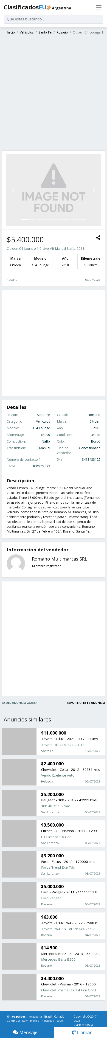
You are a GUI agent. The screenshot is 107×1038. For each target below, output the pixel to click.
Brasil (48, 1016)
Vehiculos (27, 32)
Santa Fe (45, 32)
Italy (25, 1021)
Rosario (62, 32)
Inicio (11, 32)
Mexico (34, 1021)
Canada (59, 1016)
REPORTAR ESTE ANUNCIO (86, 703)
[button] (13, 190)
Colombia (13, 1021)
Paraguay (48, 1021)
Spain (60, 1021)
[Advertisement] (52, 93)
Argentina (35, 1016)
